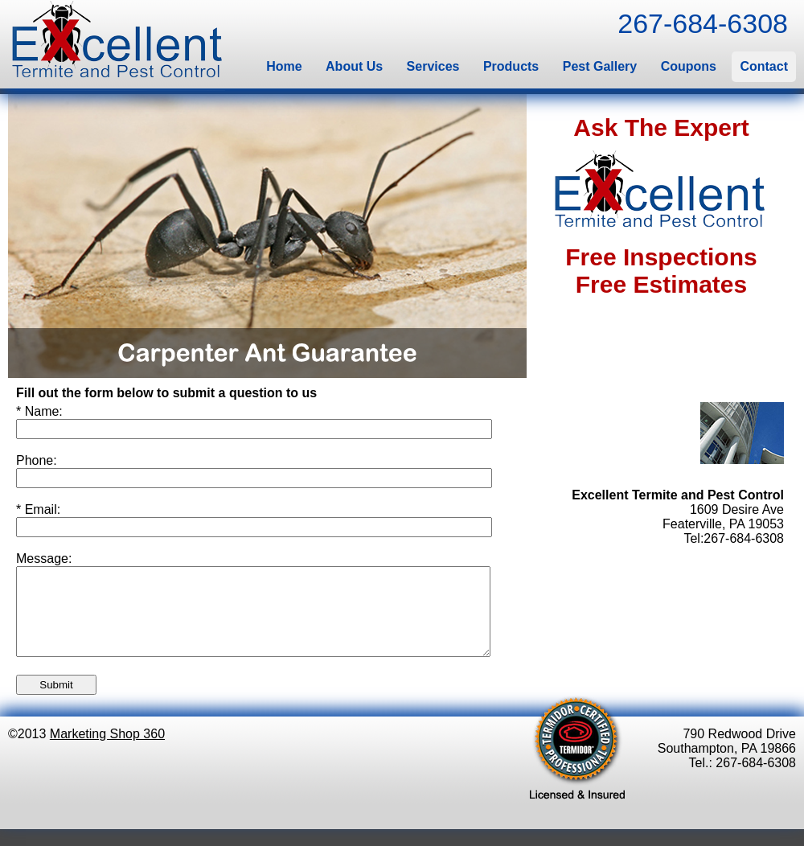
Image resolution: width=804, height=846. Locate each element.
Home (284, 66)
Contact (764, 66)
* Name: (39, 411)
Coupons (688, 66)
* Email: (38, 509)
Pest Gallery (600, 66)
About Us (354, 66)
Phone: (36, 460)
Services (433, 66)
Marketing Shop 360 (107, 751)
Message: (44, 558)
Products (511, 66)
